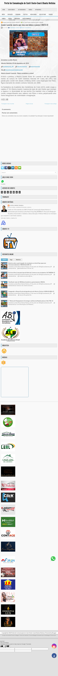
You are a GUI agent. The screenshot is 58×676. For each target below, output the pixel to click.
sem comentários (26, 27)
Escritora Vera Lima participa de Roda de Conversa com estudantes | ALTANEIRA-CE (31, 272)
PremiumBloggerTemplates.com (36, 635)
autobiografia (22, 9)
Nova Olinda (33, 14)
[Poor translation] (7, 646)
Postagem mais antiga (50, 103)
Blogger (54, 633)
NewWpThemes (11, 635)
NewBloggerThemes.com (50, 635)
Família (3, 19)
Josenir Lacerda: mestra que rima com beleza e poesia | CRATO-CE (24, 25)
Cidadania (17, 14)
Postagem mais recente (8, 103)
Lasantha (26, 635)
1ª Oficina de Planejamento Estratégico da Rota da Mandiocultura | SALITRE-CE (30, 301)
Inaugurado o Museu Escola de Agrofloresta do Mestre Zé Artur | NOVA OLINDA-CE (31, 291)
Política (25, 14)
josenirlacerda (35, 67)
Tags (11, 259)
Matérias (18, 259)
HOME (3, 9)
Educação (10, 14)
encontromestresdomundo (14, 70)
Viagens (51, 14)
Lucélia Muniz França (16, 205)
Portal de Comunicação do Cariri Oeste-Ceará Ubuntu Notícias (29, 3)
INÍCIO (3, 14)
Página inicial (29, 103)
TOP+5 (4, 259)
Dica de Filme (42, 14)
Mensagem (17, 19)
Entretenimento (27, 19)
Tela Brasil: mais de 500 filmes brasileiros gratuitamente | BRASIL (26, 282)
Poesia (10, 19)
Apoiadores (38, 9)
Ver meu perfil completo (9, 218)
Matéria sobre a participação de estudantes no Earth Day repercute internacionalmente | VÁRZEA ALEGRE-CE (27, 264)
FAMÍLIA (30, 9)
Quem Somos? (11, 9)
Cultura (17, 27)
